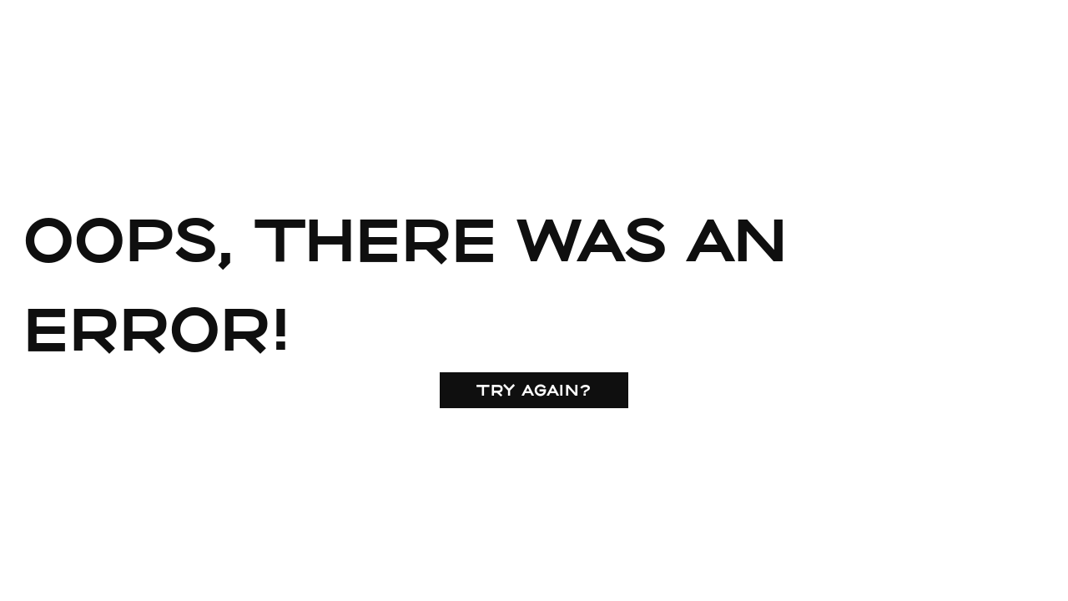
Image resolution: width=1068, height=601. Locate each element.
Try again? (534, 390)
